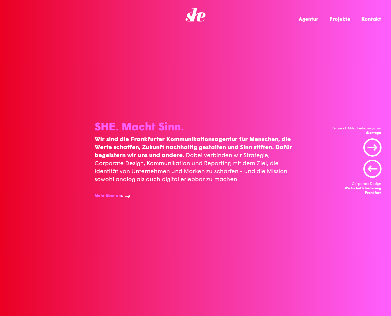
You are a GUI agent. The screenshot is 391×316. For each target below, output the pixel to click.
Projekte (339, 19)
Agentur (308, 19)
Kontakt (371, 19)
